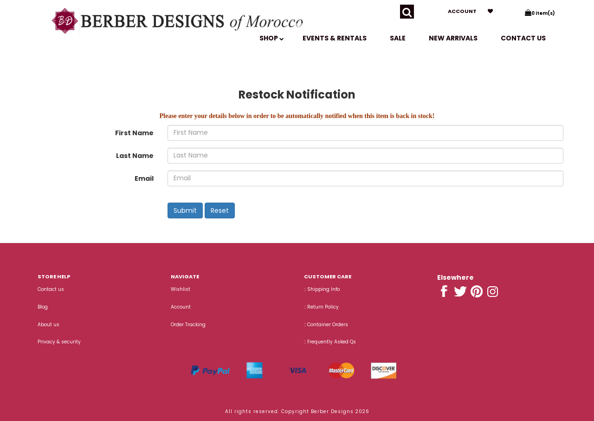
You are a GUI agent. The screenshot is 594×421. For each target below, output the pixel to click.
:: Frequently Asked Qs (330, 341)
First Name (134, 133)
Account (462, 11)
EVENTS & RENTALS (335, 38)
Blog (43, 306)
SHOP (271, 38)
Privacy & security (59, 341)
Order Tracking (188, 324)
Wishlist (180, 289)
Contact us (523, 38)
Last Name (135, 155)
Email (144, 178)
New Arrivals (453, 38)
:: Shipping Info (322, 289)
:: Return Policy (321, 306)
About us (48, 324)
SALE (398, 38)
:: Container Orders (326, 324)
